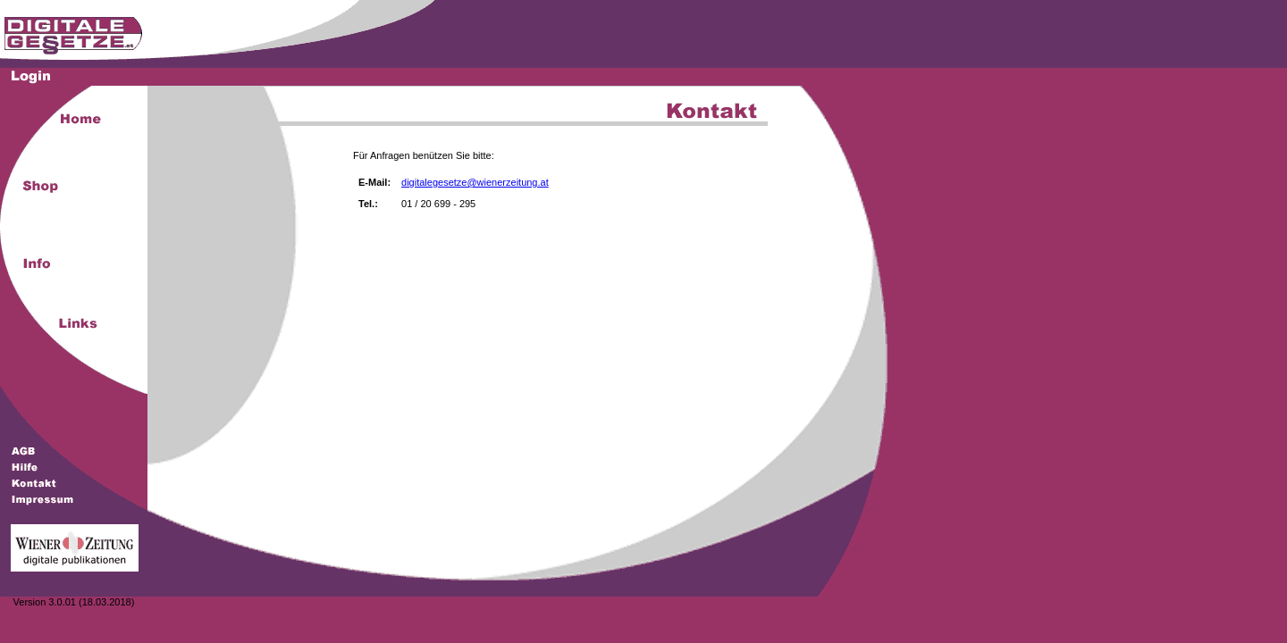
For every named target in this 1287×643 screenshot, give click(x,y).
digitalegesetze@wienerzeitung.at (475, 182)
